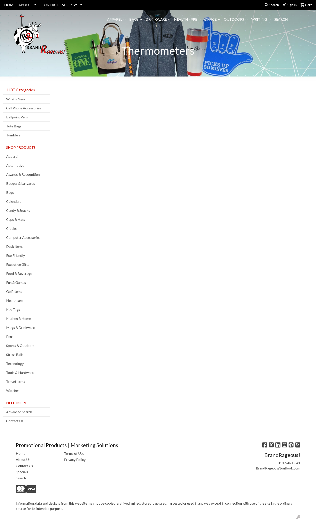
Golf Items (14, 291)
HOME (9, 5)
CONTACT (50, 5)
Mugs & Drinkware (20, 327)
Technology (15, 363)
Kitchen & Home (18, 318)
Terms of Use (74, 453)
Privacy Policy (75, 459)
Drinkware (156, 19)
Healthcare (14, 300)
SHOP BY (69, 5)
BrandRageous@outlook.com (278, 468)
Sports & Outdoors (20, 345)
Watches (12, 390)
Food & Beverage (19, 273)
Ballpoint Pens (17, 117)
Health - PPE (185, 19)
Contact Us (14, 421)
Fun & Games (16, 282)
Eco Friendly (15, 255)
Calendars (13, 201)
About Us (23, 459)
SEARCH (281, 19)
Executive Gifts (17, 264)
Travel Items (15, 381)
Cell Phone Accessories (23, 108)
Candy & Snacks (18, 210)
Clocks (11, 228)
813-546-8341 (289, 463)
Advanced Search (19, 412)
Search (272, 5)
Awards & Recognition (23, 174)
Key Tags (13, 309)
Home (20, 453)
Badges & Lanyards (20, 183)
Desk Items (14, 246)
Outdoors (234, 19)
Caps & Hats (15, 219)
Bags (133, 19)
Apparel (114, 19)
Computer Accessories (23, 237)
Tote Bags (14, 126)
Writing (259, 19)
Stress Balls (14, 354)
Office (210, 19)
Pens (9, 336)
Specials (22, 472)
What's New (15, 99)
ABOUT (24, 5)
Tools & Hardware (20, 372)
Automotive (15, 165)
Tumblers (13, 135)
